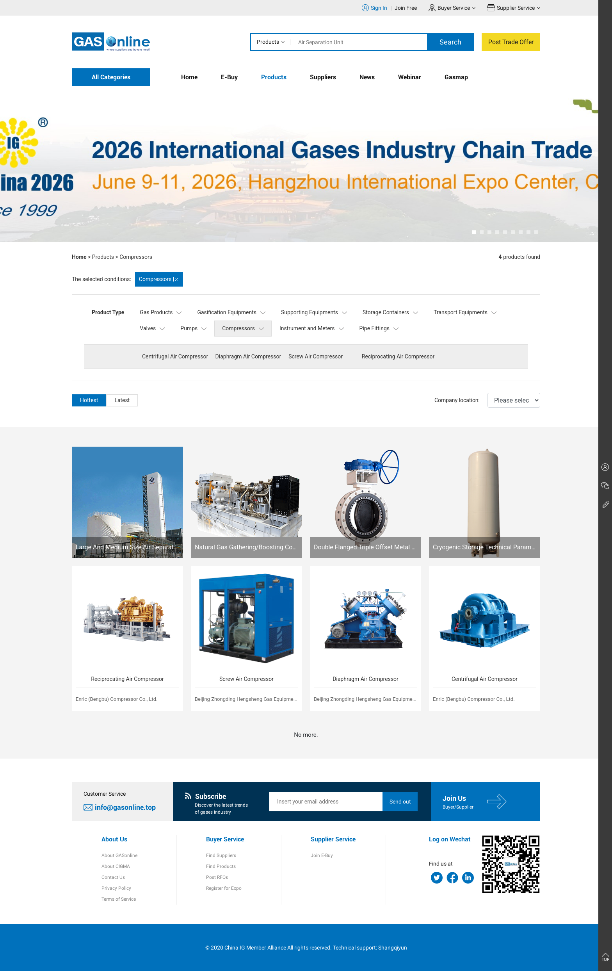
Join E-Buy (322, 855)
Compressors (135, 257)
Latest (122, 400)
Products (268, 42)
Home (189, 77)
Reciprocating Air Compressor (398, 356)
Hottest (89, 400)
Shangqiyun (392, 947)
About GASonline (119, 855)
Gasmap (456, 77)
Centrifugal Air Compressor (175, 356)
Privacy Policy (116, 888)
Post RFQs (217, 877)
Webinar (409, 77)
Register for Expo (224, 888)
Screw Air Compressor (315, 356)
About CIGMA (115, 866)
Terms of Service (118, 899)
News (367, 77)
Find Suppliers (221, 855)
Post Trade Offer (511, 42)
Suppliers (323, 77)
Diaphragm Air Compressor (248, 356)
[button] (474, 232)
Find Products (221, 866)
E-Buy (229, 77)
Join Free (406, 8)
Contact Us (113, 877)
